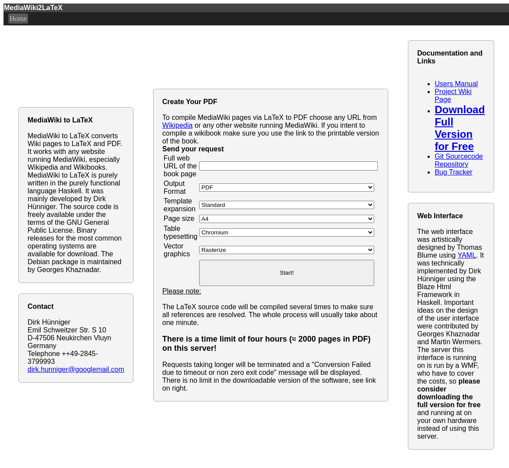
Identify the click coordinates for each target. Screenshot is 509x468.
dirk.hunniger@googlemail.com (76, 369)
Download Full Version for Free (460, 128)
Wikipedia (177, 125)
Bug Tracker (453, 172)
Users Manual (456, 83)
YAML (466, 255)
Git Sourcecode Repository (459, 160)
